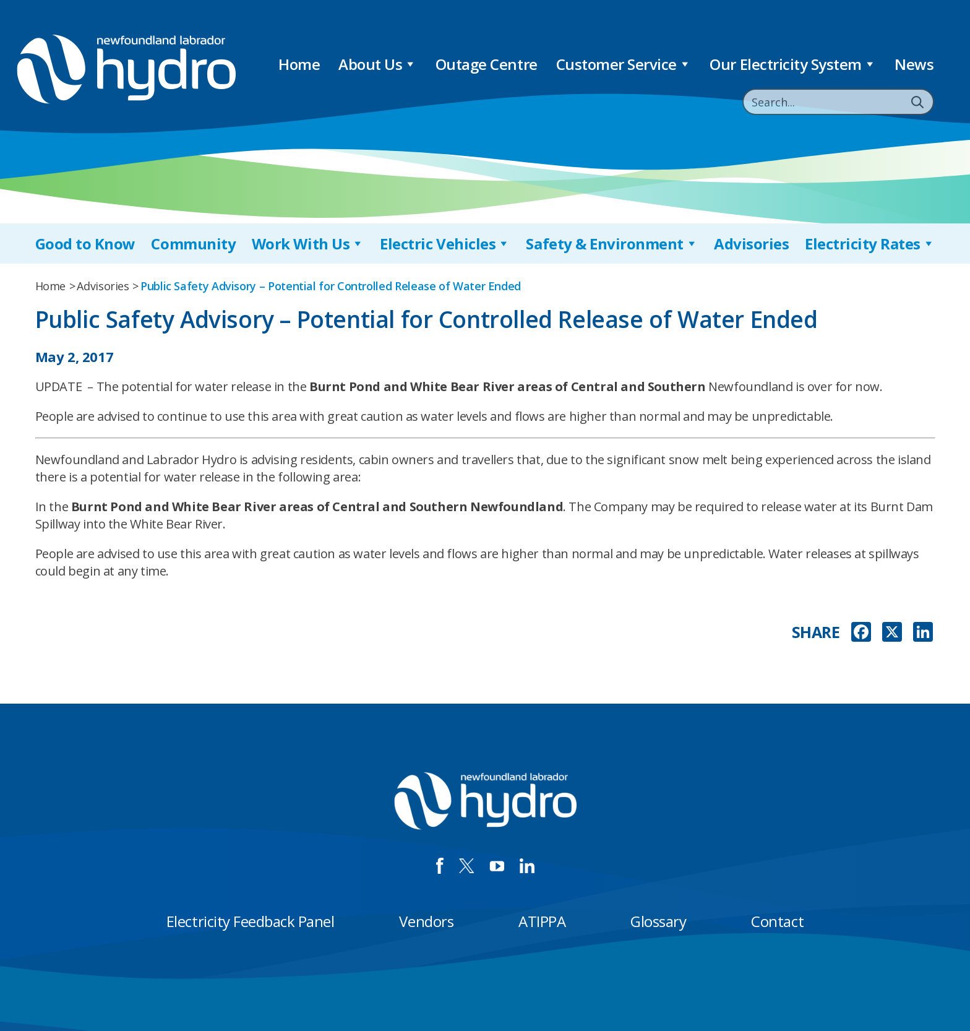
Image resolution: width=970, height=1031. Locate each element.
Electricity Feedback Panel (250, 921)
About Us (377, 64)
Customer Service (624, 64)
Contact (777, 921)
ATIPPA (541, 921)
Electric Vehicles (445, 243)
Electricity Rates (870, 243)
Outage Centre (487, 64)
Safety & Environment (612, 243)
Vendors (426, 921)
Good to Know (85, 243)
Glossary (658, 921)
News (914, 64)
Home (299, 64)
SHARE (816, 632)
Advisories (751, 243)
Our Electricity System (793, 64)
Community (193, 243)
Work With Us (308, 243)
